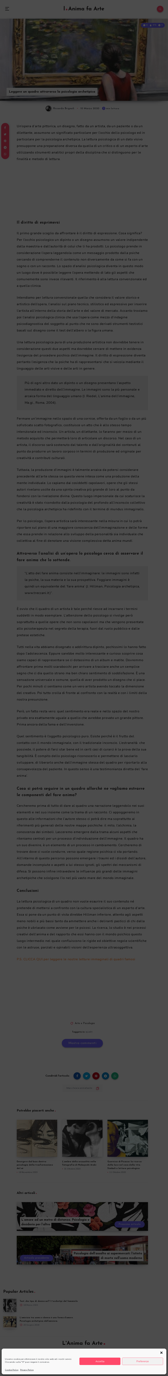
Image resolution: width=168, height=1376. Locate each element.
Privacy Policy (27, 1370)
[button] (161, 1352)
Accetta (99, 1361)
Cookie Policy (12, 1370)
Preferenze (142, 1361)
